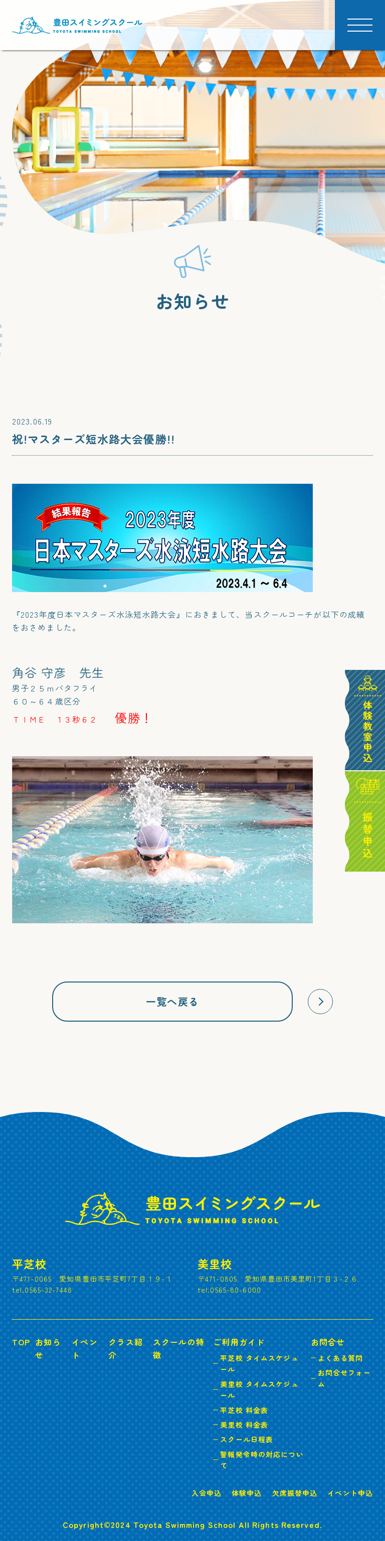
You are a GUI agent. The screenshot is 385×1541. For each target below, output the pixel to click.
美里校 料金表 (244, 1425)
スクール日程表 (246, 1439)
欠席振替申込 (295, 1493)
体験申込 (247, 1493)
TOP (21, 1342)
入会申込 (206, 1493)
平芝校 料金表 (244, 1410)
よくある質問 (340, 1358)
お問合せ (328, 1342)
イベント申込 (350, 1493)
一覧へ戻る (172, 1001)
